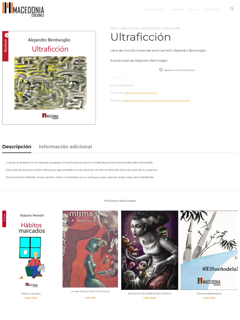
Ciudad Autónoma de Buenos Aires (170, 100)
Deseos (194, 9)
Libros (175, 9)
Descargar (212, 9)
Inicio (114, 28)
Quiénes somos (155, 9)
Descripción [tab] (16, 147)
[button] (7, 35)
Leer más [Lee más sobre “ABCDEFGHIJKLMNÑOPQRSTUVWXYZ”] (150, 297)
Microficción (150, 28)
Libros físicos (129, 28)
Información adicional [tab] (65, 147)
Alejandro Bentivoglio (135, 100)
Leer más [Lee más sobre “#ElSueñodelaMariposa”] (209, 297)
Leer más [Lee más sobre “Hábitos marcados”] (31, 297)
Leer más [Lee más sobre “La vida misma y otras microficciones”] (90, 297)
